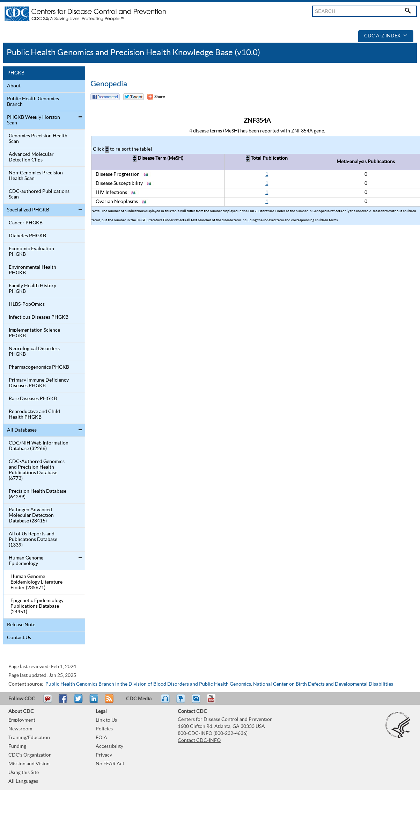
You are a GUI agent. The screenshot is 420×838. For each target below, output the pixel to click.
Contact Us (19, 637)
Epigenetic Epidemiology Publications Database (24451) (37, 606)
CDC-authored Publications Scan (39, 194)
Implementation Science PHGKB (34, 333)
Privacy (104, 755)
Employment (21, 720)
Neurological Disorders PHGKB (34, 351)
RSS (108, 701)
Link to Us (106, 720)
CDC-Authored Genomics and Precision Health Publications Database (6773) (37, 470)
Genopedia (108, 84)
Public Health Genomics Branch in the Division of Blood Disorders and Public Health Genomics (148, 684)
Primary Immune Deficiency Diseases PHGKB (39, 383)
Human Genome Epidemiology (26, 561)
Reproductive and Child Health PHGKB (34, 414)
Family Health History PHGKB (32, 288)
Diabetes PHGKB (27, 235)
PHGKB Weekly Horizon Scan (33, 120)
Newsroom (20, 729)
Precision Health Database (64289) (37, 494)
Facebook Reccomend (105, 96)
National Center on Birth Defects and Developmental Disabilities (323, 684)
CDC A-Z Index (385, 36)
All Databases (22, 430)
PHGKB (15, 73)
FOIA (101, 737)
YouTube (214, 701)
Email (47, 701)
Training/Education (29, 737)
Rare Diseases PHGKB (33, 398)
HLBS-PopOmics (27, 304)
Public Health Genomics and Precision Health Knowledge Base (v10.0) (133, 52)
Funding (17, 746)
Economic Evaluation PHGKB (31, 251)
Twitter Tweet (133, 96)
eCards (197, 701)
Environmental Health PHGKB (32, 270)
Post (93, 701)
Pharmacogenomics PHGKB (39, 367)
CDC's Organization (30, 755)
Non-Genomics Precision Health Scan (36, 176)
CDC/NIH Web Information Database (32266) (38, 446)
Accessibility (109, 746)
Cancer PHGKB (26, 223)
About (14, 86)
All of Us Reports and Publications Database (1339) (33, 540)
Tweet (78, 701)
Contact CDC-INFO (199, 740)
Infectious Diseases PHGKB (38, 317)
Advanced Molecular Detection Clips (31, 157)
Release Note (21, 624)
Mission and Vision (29, 763)
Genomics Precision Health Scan (38, 138)
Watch (182, 701)
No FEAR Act (110, 763)
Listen (165, 701)
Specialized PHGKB (28, 210)
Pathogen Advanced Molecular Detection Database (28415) (31, 515)
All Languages (23, 781)
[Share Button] (156, 96)
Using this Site (23, 772)
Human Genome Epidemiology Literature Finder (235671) (36, 582)
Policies (104, 729)
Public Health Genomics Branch (33, 101)
